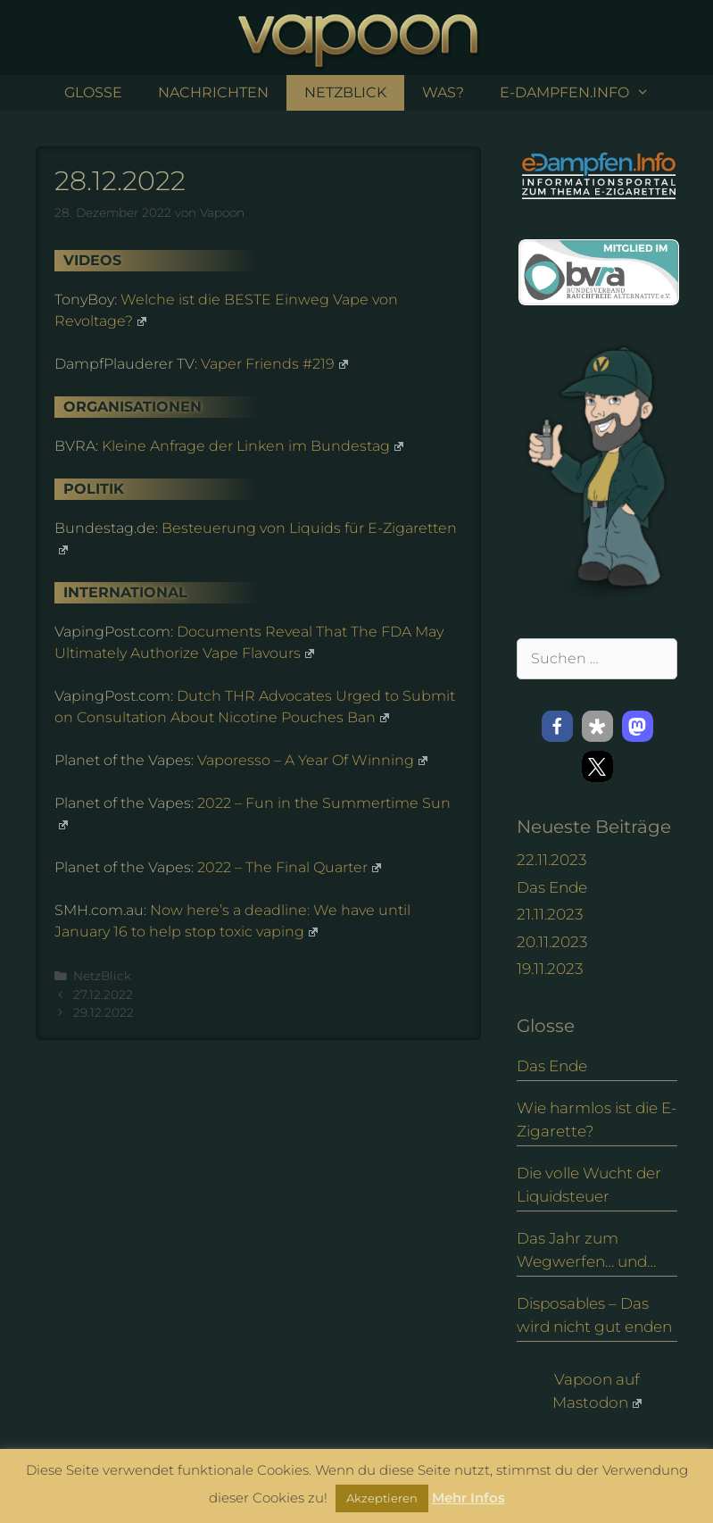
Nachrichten (213, 92)
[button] (557, 726)
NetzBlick (345, 92)
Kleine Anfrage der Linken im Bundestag (252, 445)
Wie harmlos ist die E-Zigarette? (596, 1119)
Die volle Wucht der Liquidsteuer (589, 1184)
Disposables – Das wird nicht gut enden (594, 1315)
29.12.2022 (103, 1012)
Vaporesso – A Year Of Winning (312, 760)
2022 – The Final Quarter (289, 867)
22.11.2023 (551, 860)
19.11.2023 (550, 969)
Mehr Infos (468, 1497)
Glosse (93, 92)
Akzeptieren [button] (382, 1498)
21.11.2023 (550, 914)
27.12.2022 (103, 994)
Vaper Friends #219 (274, 363)
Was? (443, 92)
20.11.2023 (552, 942)
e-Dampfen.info (583, 93)
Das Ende (552, 887)
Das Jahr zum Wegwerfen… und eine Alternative (582, 1251)
